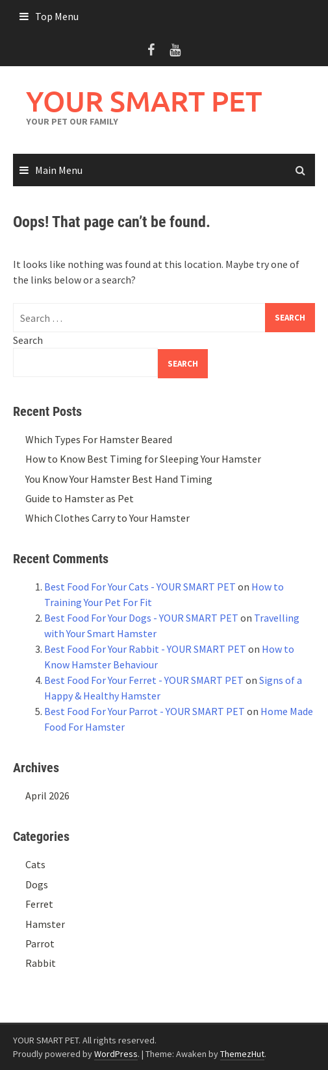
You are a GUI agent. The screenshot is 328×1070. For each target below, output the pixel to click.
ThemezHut (242, 1054)
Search (28, 340)
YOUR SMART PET (144, 101)
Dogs (36, 884)
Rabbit (40, 962)
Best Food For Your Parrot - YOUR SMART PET (144, 711)
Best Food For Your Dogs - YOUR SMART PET (141, 617)
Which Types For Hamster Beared (98, 439)
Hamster (45, 924)
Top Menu (57, 16)
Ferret (39, 903)
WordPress (116, 1054)
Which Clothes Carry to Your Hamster (107, 517)
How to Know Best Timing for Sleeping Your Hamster (143, 458)
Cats (35, 864)
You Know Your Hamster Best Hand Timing (118, 478)
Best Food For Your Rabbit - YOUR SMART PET (145, 648)
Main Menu (58, 170)
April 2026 (47, 795)
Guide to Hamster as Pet (79, 498)
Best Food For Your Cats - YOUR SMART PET (140, 586)
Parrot (40, 943)
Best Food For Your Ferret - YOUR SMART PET (144, 680)
